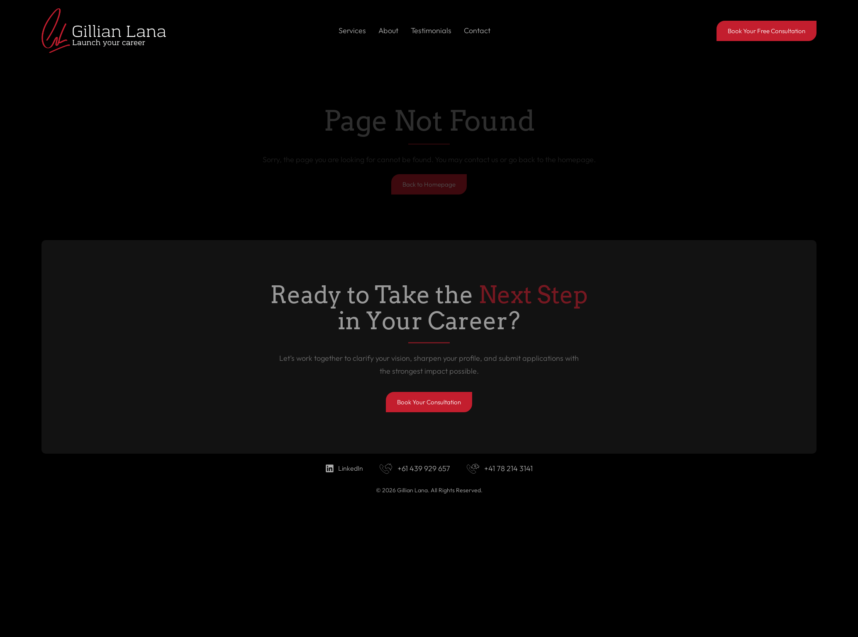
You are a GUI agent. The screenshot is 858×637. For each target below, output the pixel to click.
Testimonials (431, 30)
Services (352, 30)
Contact (477, 30)
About (388, 30)
